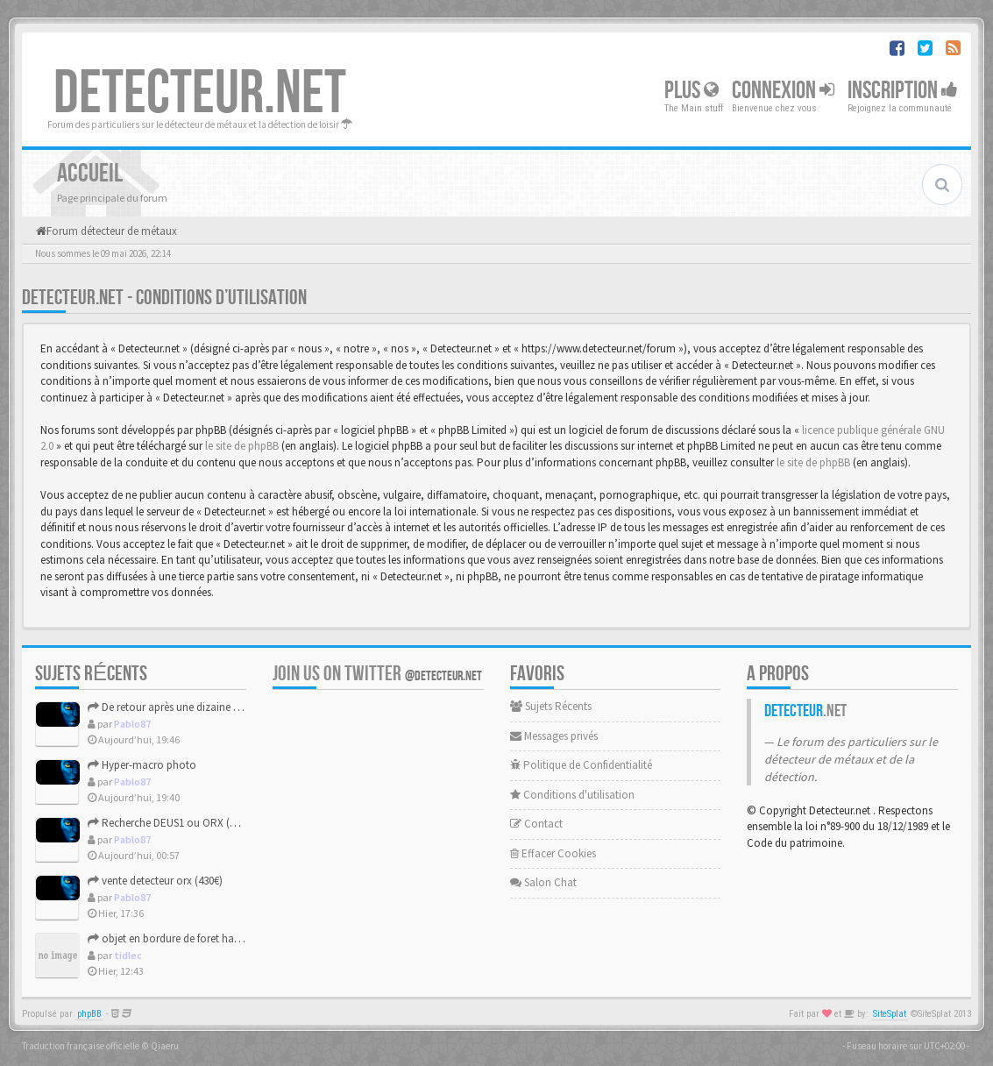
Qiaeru (165, 1046)
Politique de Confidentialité (581, 764)
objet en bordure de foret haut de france (188, 938)
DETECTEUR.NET (199, 94)
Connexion (783, 90)
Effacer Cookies (553, 853)
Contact (536, 823)
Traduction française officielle (80, 1046)
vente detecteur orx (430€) (155, 880)
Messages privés (554, 735)
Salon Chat (543, 882)
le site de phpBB (242, 445)
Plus (691, 90)
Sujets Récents (551, 706)
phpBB (89, 1014)
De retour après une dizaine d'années (181, 707)
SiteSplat (889, 1014)
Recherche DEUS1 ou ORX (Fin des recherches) (203, 822)
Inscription (903, 90)
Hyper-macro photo (142, 764)
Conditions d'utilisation (572, 794)
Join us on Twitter (377, 673)
